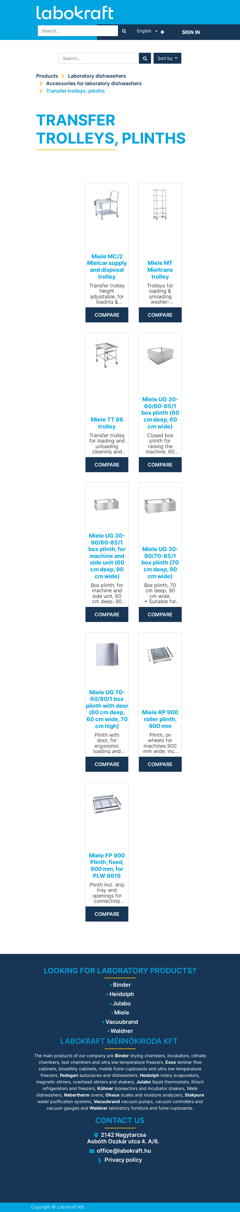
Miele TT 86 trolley (107, 423)
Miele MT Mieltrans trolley (160, 270)
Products (47, 76)
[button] (162, 32)
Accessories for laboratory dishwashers (94, 83)
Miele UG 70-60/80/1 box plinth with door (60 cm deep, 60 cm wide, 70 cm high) (107, 709)
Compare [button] (107, 315)
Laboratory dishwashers (97, 76)
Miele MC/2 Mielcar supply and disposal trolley (107, 266)
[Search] (124, 30)
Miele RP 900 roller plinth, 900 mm (160, 719)
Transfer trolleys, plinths (75, 91)
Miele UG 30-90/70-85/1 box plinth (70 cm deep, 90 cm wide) (160, 562)
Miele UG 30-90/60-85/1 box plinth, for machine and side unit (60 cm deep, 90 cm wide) (106, 555)
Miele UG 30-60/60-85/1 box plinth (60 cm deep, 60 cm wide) (160, 412)
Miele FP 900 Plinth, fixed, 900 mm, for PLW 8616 (107, 865)
